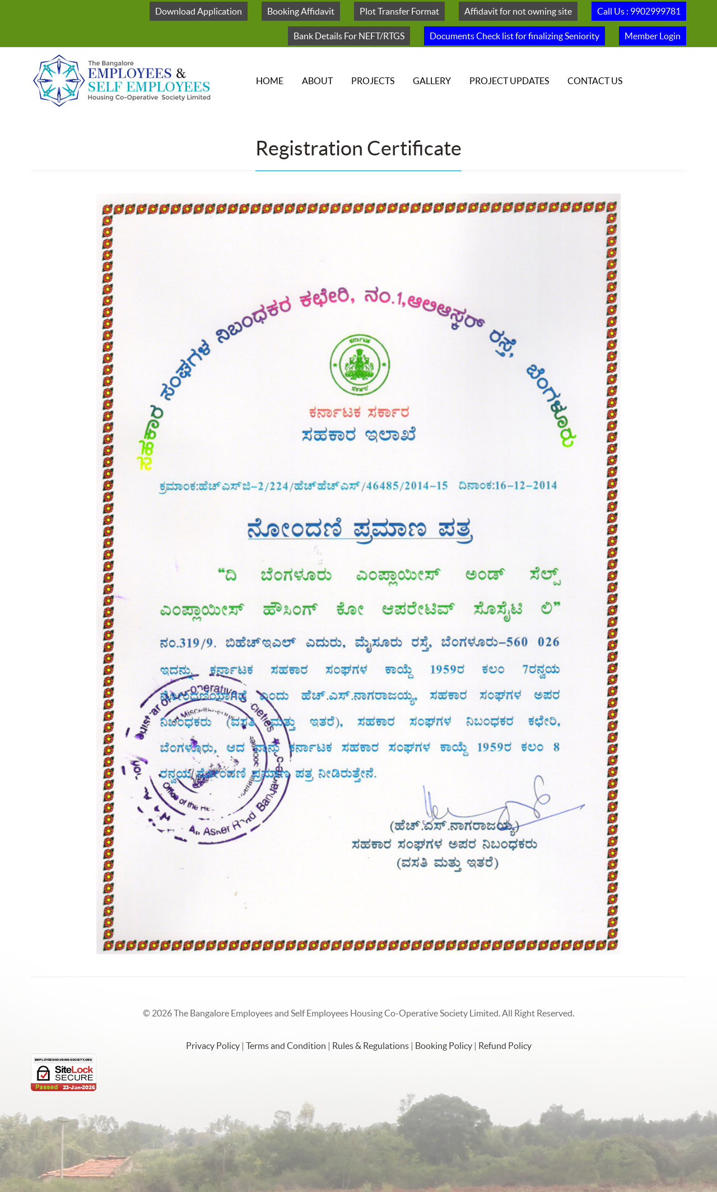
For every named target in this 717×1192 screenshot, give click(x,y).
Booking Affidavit (300, 11)
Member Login (653, 36)
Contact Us (594, 81)
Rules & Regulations (371, 1046)
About (317, 81)
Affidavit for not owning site (518, 11)
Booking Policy (444, 1046)
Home (269, 81)
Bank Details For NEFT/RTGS (349, 36)
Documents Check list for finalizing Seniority (514, 36)
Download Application (198, 11)
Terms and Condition (287, 1046)
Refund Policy (505, 1046)
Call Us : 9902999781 (639, 11)
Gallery (432, 81)
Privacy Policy (213, 1046)
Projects (372, 81)
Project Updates (509, 81)
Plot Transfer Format (399, 11)
